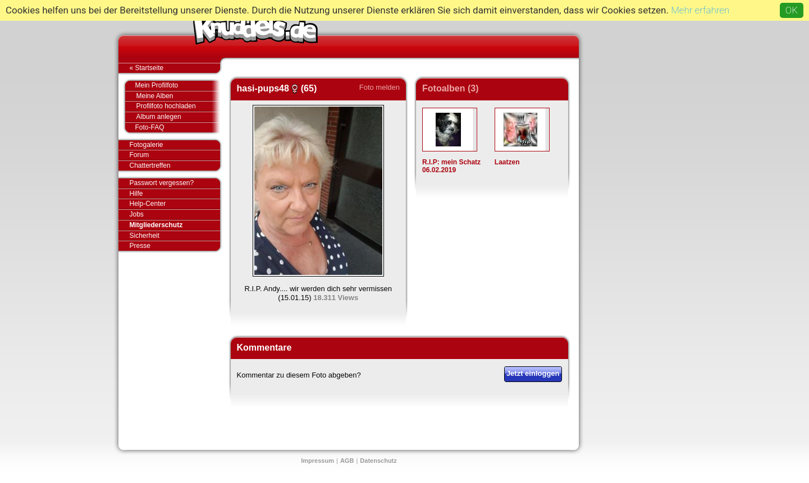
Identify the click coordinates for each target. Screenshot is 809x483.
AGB (347, 460)
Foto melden (379, 87)
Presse (175, 246)
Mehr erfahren (700, 10)
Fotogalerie (175, 145)
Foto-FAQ (172, 127)
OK (791, 10)
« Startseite (175, 68)
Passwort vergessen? (175, 183)
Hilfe (136, 193)
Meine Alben (178, 96)
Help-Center (148, 204)
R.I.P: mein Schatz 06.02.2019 (451, 166)
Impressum (317, 460)
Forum (139, 155)
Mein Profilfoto (172, 86)
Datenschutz (378, 460)
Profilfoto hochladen (178, 106)
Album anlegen (178, 117)
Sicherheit (144, 236)
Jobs (137, 214)
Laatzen (507, 162)
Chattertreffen (175, 165)
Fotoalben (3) (450, 88)
